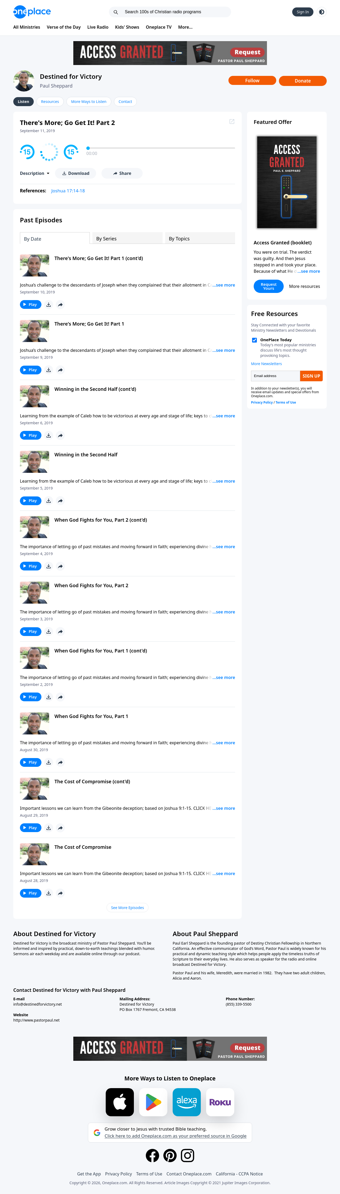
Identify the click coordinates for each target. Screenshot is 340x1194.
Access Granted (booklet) (283, 242)
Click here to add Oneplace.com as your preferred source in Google (175, 1136)
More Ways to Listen (89, 101)
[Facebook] (152, 1155)
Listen (23, 101)
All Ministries (26, 27)
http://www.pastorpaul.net (36, 1020)
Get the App (89, 1174)
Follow (252, 80)
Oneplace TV (159, 27)
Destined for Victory (71, 76)
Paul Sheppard (56, 86)
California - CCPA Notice (239, 1174)
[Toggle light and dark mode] (322, 12)
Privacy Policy (118, 1174)
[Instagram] (187, 1155)
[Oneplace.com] (32, 12)
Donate (303, 81)
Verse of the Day (64, 27)
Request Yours (269, 286)
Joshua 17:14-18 (68, 191)
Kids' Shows (127, 27)
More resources (304, 286)
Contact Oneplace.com (189, 1174)
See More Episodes (127, 907)
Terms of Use (149, 1174)
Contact (125, 101)
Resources (50, 101)
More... (185, 27)
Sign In (303, 11)
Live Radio (98, 27)
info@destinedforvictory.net (37, 1004)
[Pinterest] (170, 1155)
